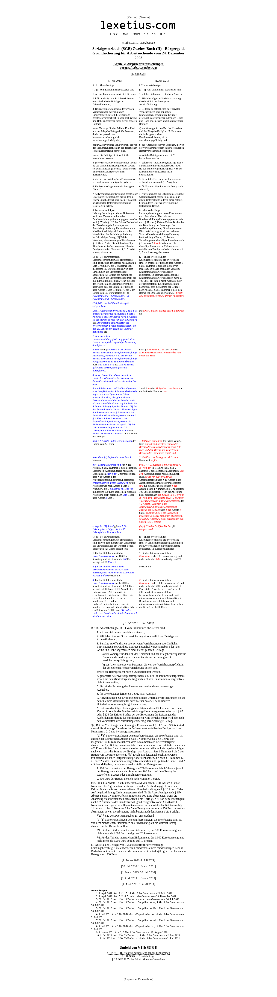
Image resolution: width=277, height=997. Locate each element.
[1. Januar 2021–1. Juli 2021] (138, 860)
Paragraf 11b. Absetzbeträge (138, 67)
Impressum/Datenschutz (138, 979)
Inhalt (125, 33)
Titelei (114, 33)
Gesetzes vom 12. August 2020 (151, 932)
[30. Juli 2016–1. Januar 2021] (138, 866)
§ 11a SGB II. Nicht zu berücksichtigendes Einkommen (138, 952)
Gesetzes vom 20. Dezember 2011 (159, 896)
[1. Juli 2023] (138, 73)
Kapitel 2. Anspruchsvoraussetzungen (138, 64)
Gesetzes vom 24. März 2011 (157, 893)
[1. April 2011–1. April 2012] (138, 884)
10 (98, 830)
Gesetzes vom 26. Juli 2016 (165, 899)
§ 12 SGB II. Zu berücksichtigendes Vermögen (138, 959)
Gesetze (144, 17)
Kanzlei (132, 17)
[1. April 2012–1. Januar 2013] (138, 878)
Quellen (135, 33)
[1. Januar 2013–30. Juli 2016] (138, 872)
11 (98, 837)
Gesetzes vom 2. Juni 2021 (166, 935)
